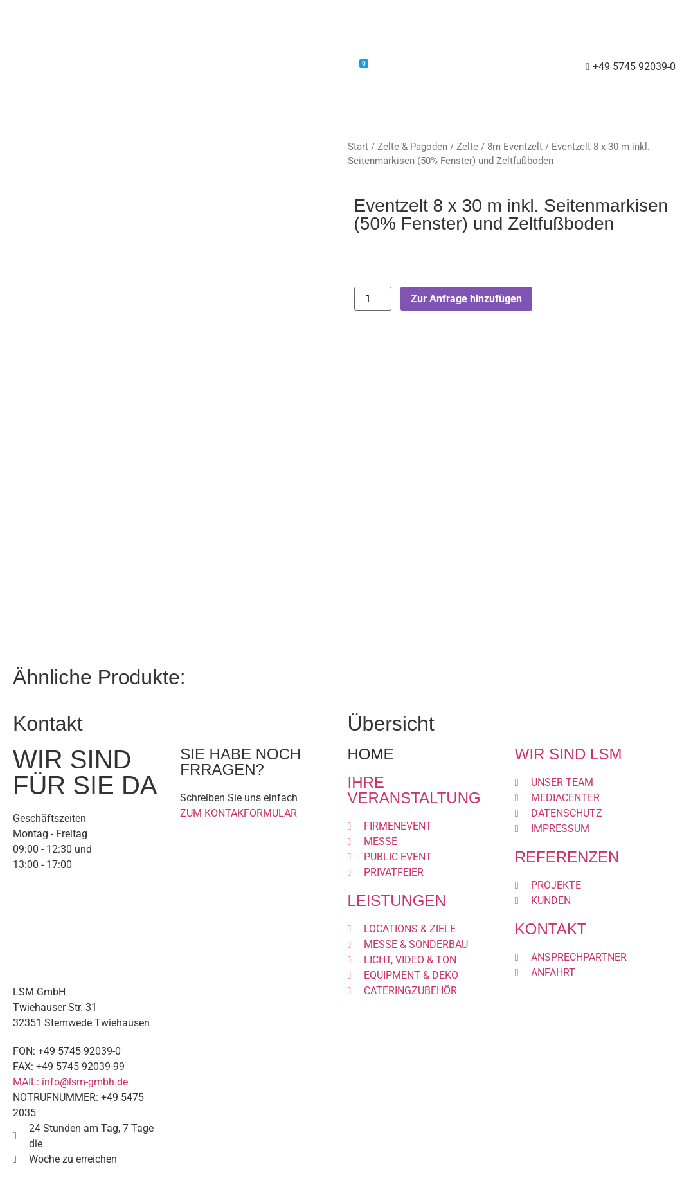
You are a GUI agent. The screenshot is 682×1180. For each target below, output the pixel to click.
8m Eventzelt (515, 146)
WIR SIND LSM (568, 754)
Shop (276, 67)
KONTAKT (551, 929)
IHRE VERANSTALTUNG (414, 790)
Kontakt (401, 67)
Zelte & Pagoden (412, 146)
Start (358, 146)
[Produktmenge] (372, 299)
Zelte (467, 146)
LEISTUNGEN (397, 900)
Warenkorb (334, 65)
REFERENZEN (567, 857)
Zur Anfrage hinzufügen (466, 299)
